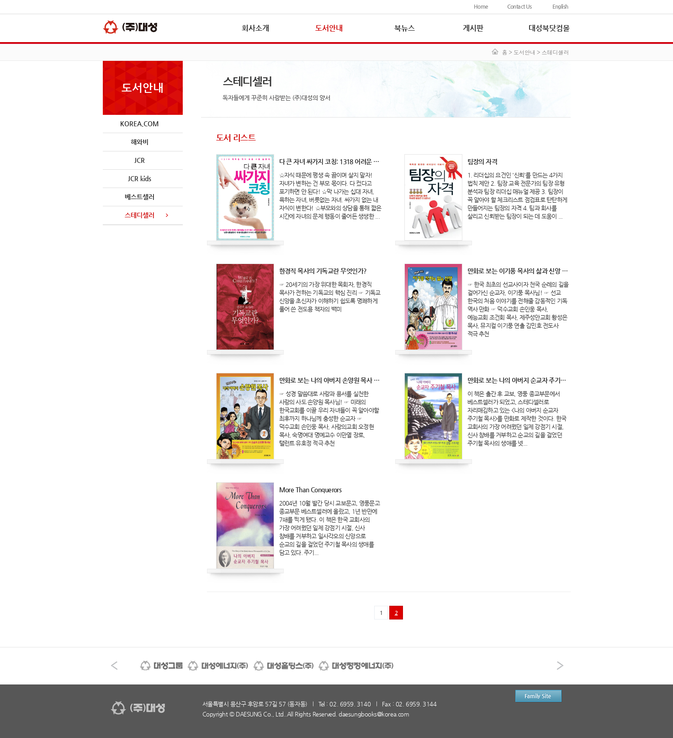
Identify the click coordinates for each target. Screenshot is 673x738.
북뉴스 (404, 28)
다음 (560, 666)
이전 (114, 666)
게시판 (473, 28)
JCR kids (139, 178)
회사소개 (255, 28)
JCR (139, 160)
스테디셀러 (139, 215)
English (560, 6)
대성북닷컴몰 (549, 28)
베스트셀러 (139, 196)
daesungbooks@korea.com (374, 714)
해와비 (139, 141)
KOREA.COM (139, 123)
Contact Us (519, 6)
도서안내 (329, 28)
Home (481, 6)
